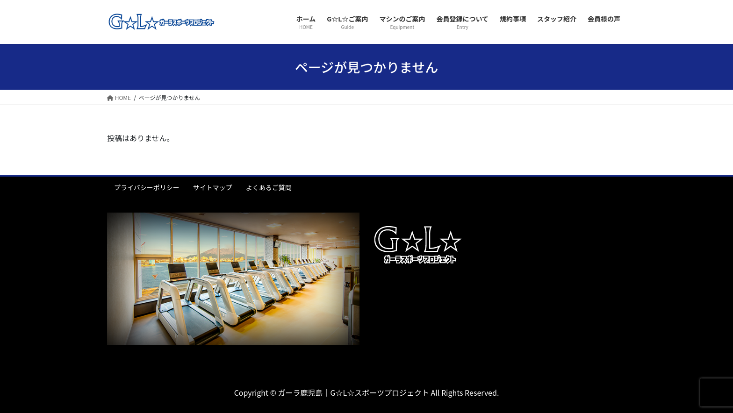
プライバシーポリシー (147, 187)
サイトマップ (212, 187)
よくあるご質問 (269, 187)
